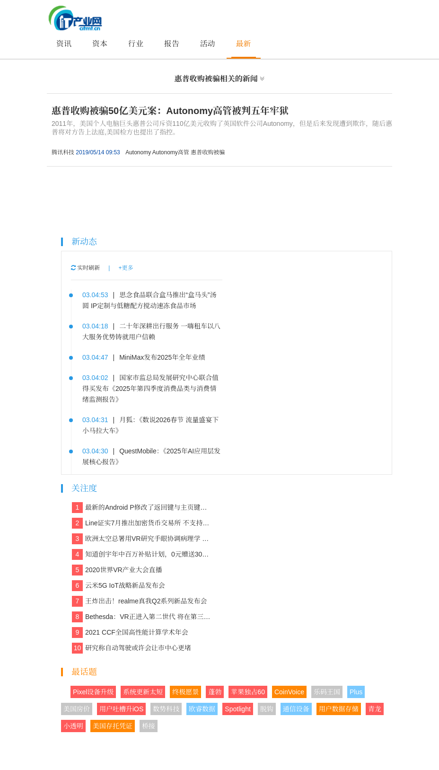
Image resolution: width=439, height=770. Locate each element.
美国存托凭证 (112, 726)
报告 (171, 44)
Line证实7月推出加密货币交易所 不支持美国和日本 (142, 523)
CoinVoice (289, 692)
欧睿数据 (202, 709)
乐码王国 (327, 692)
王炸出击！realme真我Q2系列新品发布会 (139, 601)
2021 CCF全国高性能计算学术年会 (130, 632)
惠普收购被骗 (208, 152)
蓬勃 (214, 692)
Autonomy (138, 152)
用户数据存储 (339, 709)
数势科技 (166, 709)
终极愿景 (185, 692)
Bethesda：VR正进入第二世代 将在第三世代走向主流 (142, 616)
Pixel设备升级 (93, 692)
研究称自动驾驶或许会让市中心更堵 (131, 648)
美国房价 (76, 709)
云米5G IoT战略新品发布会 (118, 585)
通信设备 (296, 709)
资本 (99, 44)
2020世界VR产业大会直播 (117, 570)
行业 (135, 44)
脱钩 (266, 709)
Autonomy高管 (170, 152)
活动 (207, 44)
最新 (243, 44)
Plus (356, 692)
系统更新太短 (143, 692)
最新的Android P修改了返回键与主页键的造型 (142, 507)
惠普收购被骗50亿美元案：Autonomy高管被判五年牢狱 (170, 111)
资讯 (63, 44)
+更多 (125, 268)
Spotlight (237, 709)
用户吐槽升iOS (121, 709)
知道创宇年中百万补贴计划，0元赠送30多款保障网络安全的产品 (142, 554)
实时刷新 (85, 268)
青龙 (374, 709)
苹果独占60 (248, 692)
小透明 (73, 726)
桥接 (148, 726)
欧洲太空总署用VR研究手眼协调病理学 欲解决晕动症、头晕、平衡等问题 (142, 538)
